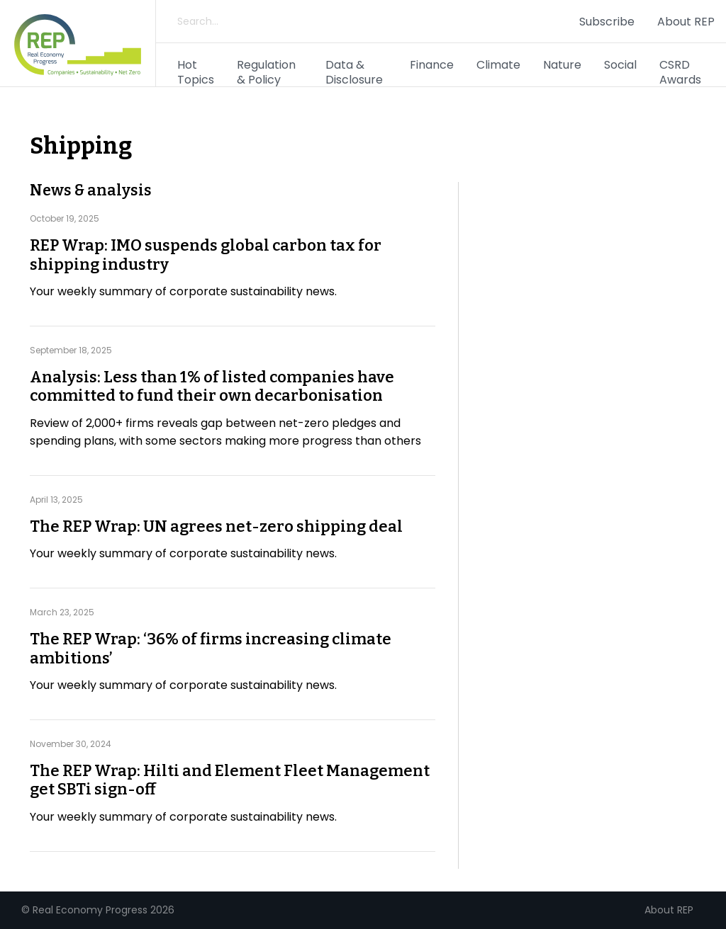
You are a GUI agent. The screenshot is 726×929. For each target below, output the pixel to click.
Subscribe (607, 21)
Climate (498, 65)
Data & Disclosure (354, 72)
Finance (432, 65)
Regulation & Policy (266, 72)
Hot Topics (195, 72)
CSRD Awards (680, 72)
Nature (562, 65)
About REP (686, 21)
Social (620, 65)
